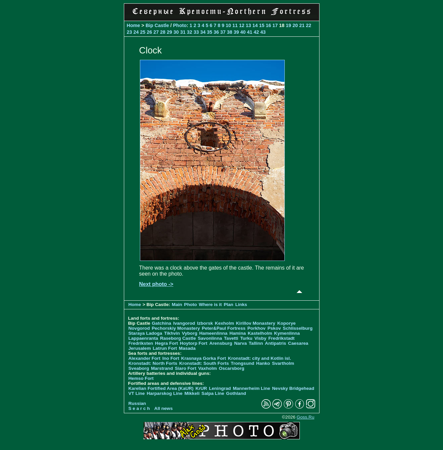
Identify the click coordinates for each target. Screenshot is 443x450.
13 (248, 25)
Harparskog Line (164, 393)
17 (275, 25)
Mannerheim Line (251, 388)
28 (163, 32)
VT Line (137, 393)
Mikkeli (191, 393)
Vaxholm (207, 368)
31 (183, 32)
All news (163, 408)
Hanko (263, 363)
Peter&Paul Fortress (224, 328)
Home (133, 25)
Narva (240, 343)
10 (228, 25)
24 (136, 32)
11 (235, 25)
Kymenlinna (287, 333)
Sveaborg (139, 368)
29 (169, 32)
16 (268, 25)
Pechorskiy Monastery (176, 328)
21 (301, 25)
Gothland (236, 393)
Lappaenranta (143, 338)
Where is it (210, 304)
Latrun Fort (165, 348)
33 (196, 32)
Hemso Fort (141, 378)
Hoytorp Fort (193, 343)
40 (243, 32)
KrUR (201, 388)
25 (143, 32)
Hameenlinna (213, 333)
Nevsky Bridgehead (293, 388)
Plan (228, 304)
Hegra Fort (166, 343)
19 (288, 25)
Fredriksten (141, 343)
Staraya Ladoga (145, 333)
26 (149, 32)
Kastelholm (260, 333)
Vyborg (189, 333)
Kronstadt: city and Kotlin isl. (259, 358)
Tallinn (256, 343)
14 (255, 25)
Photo (180, 25)
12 (241, 25)
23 (129, 32)
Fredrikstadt (281, 338)
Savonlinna (210, 338)
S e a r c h (139, 408)
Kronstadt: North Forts (154, 363)
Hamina (237, 333)
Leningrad (220, 388)
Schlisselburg (297, 328)
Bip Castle (157, 25)
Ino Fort (170, 358)
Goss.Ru (305, 417)
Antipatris (275, 343)
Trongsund (242, 363)
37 (223, 32)
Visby (260, 338)
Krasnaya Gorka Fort (203, 358)
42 (256, 32)
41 (249, 32)
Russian (137, 403)
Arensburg (220, 343)
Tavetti (231, 338)
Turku (246, 338)
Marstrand (162, 368)
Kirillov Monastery (255, 323)
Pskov (274, 328)
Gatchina (161, 323)
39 (236, 32)
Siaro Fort (185, 368)
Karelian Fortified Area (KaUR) (161, 388)
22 (308, 25)
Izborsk (205, 323)
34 (203, 32)
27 (156, 32)
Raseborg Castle (178, 338)
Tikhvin (172, 333)
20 (295, 25)
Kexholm (224, 323)
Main (177, 304)
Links (241, 304)
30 (176, 32)
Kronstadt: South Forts (204, 363)
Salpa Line (213, 393)
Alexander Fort (145, 358)
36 (216, 32)
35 (209, 32)
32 (189, 32)
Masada (187, 348)
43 (263, 32)
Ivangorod (184, 323)
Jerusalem (140, 348)
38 (229, 32)
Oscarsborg (231, 368)
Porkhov (256, 328)
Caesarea (298, 343)
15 (261, 25)
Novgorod (139, 328)
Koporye (286, 323)
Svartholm (283, 363)
